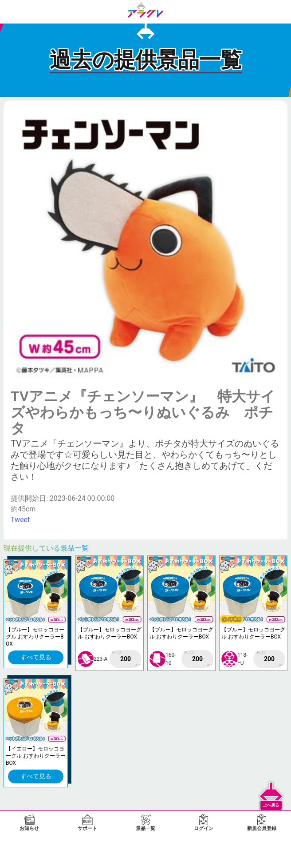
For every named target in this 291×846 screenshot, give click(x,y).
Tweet (20, 519)
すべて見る (35, 657)
